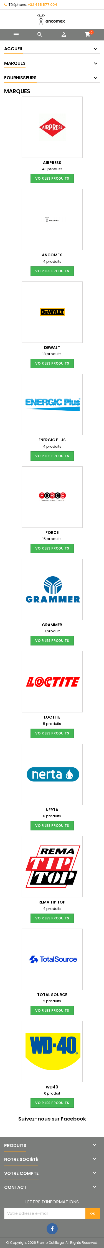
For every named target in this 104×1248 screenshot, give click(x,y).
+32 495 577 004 (42, 4)
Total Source (52, 995)
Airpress (52, 162)
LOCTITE (52, 717)
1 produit (52, 631)
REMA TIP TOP (52, 902)
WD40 (52, 1087)
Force (52, 532)
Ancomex (52, 255)
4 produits (52, 261)
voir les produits (52, 178)
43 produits (52, 169)
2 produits (52, 1001)
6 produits (52, 816)
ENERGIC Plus (52, 440)
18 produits (52, 353)
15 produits (52, 538)
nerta (52, 810)
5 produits (52, 723)
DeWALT (52, 347)
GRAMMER (52, 625)
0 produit (52, 1093)
